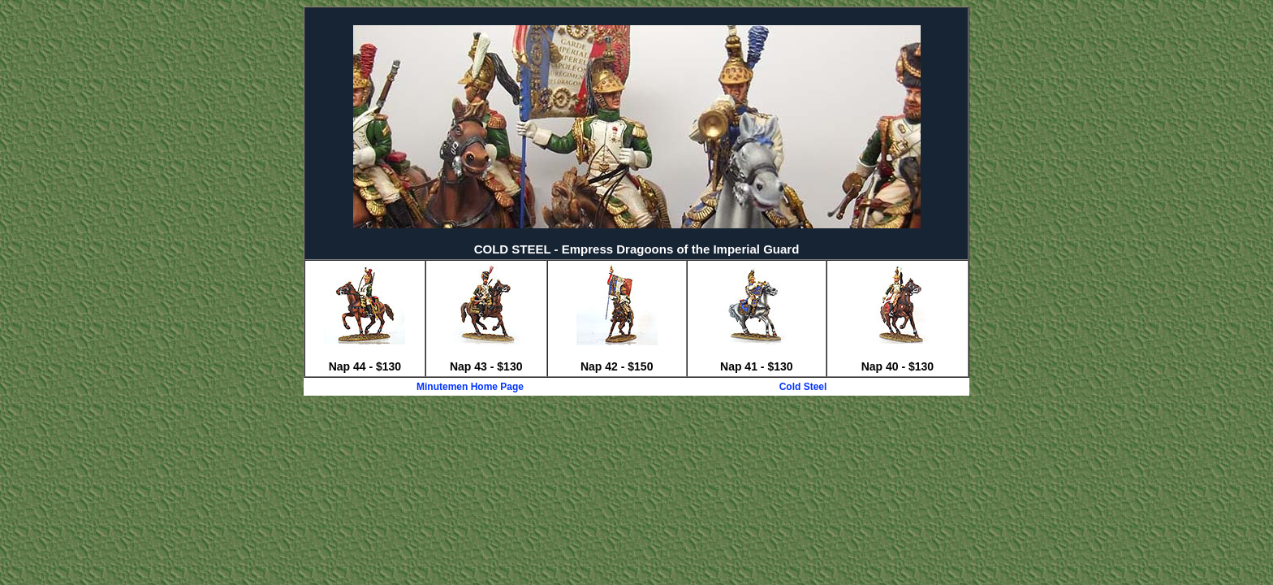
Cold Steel (803, 386)
